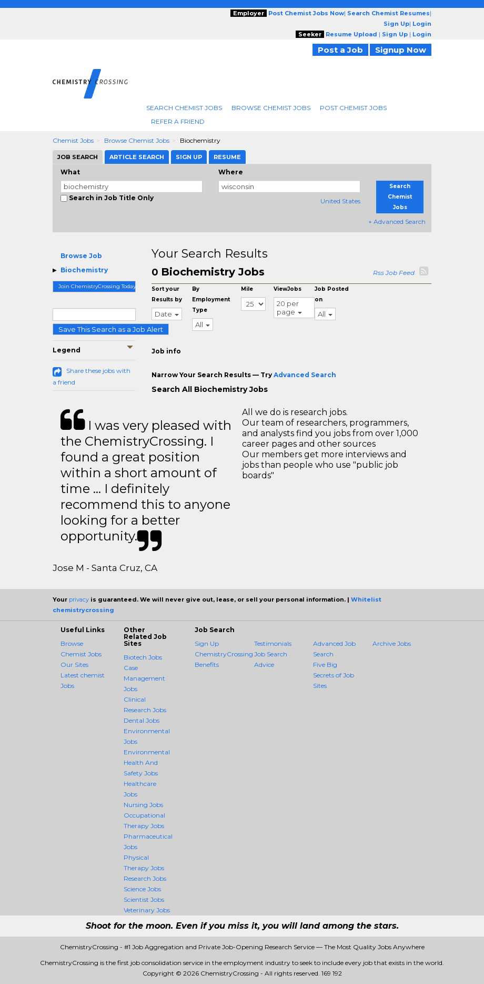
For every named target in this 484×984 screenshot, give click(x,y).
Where (230, 172)
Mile (247, 289)
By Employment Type (211, 299)
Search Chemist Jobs (184, 108)
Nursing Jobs (143, 805)
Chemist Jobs (73, 140)
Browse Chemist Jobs (270, 108)
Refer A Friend (178, 121)
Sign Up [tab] (189, 157)
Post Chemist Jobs (353, 108)
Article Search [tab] (136, 157)
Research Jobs (145, 878)
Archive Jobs (391, 643)
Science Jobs (142, 889)
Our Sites (74, 664)
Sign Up (207, 643)
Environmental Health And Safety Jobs (147, 762)
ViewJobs (287, 289)
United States (340, 201)
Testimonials (272, 643)
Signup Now (400, 50)
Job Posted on (332, 294)
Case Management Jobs (144, 678)
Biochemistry (84, 270)
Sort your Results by (167, 294)
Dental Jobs (141, 720)
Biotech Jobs (143, 657)
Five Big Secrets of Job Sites (333, 675)
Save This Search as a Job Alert (110, 329)
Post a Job (340, 50)
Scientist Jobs (144, 899)
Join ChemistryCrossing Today (97, 286)
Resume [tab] (227, 157)
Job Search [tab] (77, 157)
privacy (79, 599)
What (70, 172)
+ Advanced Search (397, 221)
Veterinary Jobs (147, 910)
